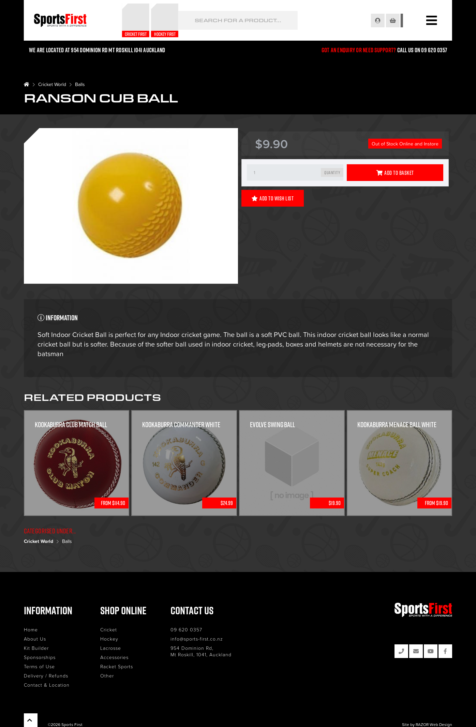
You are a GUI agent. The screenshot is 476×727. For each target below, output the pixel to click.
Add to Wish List (273, 198)
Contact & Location (47, 685)
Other (107, 675)
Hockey (109, 638)
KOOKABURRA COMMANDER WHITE (181, 425)
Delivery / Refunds (46, 675)
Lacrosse (110, 648)
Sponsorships (40, 657)
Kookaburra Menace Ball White (397, 425)
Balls (80, 84)
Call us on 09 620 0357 (422, 50)
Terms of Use (39, 666)
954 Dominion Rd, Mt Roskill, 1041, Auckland (201, 651)
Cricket (108, 629)
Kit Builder (36, 648)
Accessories (114, 657)
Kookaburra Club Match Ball (71, 425)
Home (31, 629)
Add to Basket (395, 173)
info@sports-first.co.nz (196, 638)
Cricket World (52, 84)
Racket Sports (116, 666)
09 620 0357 (186, 629)
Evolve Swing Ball (272, 425)
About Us (35, 638)
